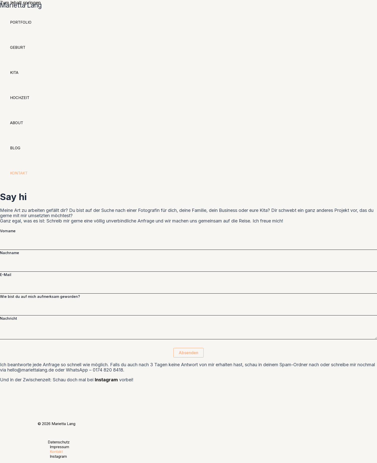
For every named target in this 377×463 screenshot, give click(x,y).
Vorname (8, 231)
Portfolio (20, 22)
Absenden (188, 352)
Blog (15, 148)
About (16, 122)
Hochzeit (19, 97)
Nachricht (8, 318)
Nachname (9, 253)
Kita (14, 72)
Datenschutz (59, 442)
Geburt (17, 47)
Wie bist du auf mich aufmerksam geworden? (40, 296)
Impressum (59, 446)
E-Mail (5, 274)
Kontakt (19, 173)
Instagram (58, 456)
